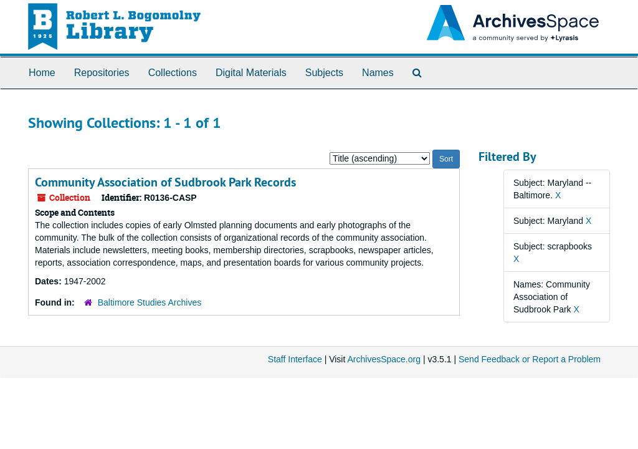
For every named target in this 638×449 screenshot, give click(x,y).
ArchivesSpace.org (384, 359)
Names (378, 72)
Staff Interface (295, 359)
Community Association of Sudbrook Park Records (165, 182)
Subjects (324, 72)
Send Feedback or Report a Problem (530, 359)
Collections (172, 72)
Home (42, 72)
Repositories (102, 72)
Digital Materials (251, 72)
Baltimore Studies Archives (150, 302)
